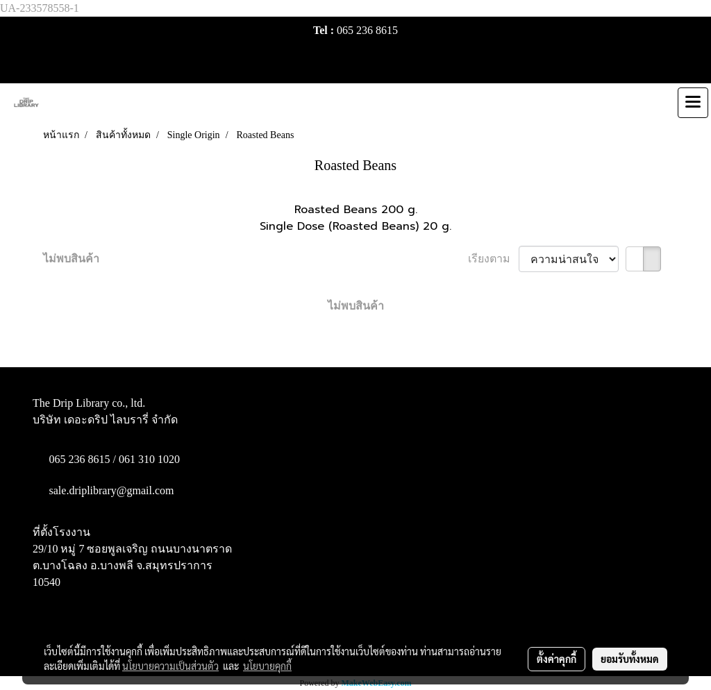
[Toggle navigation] (693, 102)
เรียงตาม (493, 258)
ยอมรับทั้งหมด (630, 659)
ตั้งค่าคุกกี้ (556, 659)
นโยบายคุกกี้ (267, 665)
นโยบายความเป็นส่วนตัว (170, 665)
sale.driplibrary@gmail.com (111, 490)
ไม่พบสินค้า (71, 258)
